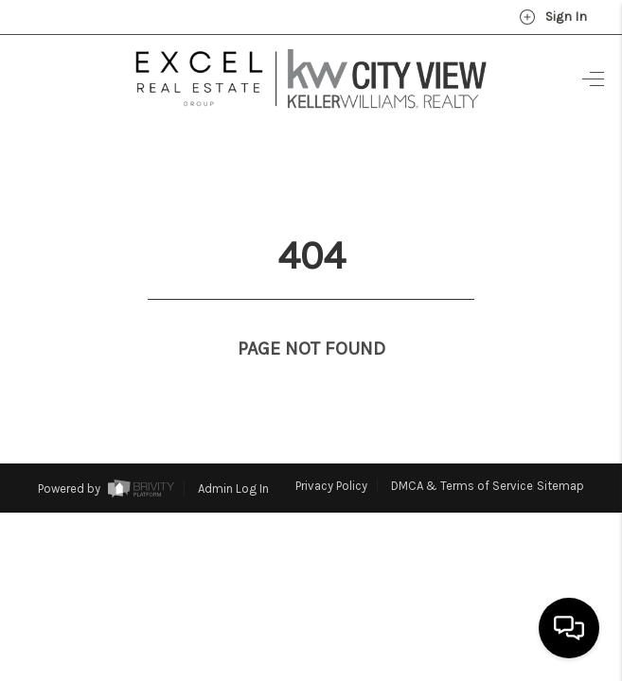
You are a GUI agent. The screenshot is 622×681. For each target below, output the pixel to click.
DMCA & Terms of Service (462, 451)
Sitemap (560, 451)
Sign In (553, 17)
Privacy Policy (331, 451)
